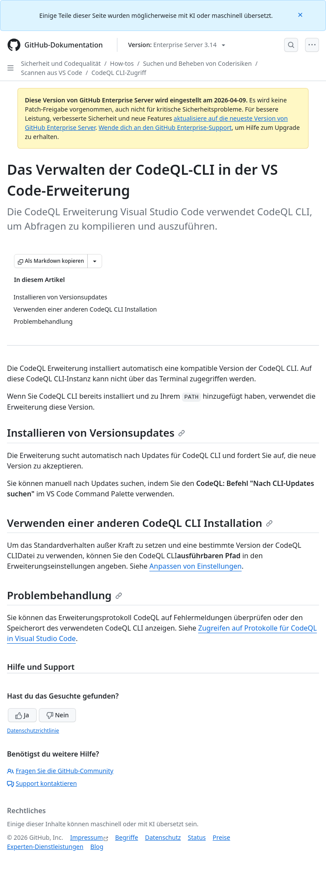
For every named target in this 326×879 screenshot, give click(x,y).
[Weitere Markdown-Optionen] (94, 261)
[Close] (301, 14)
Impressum (86, 837)
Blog (96, 846)
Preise (221, 837)
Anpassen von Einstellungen (195, 566)
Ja (22, 715)
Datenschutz (163, 837)
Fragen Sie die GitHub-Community (60, 771)
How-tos (122, 63)
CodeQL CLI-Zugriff (118, 72)
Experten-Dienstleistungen (45, 846)
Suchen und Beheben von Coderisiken (197, 63)
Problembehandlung (64, 595)
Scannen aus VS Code (51, 72)
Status (197, 837)
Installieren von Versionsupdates (96, 432)
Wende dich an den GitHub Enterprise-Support (165, 127)
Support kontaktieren (42, 783)
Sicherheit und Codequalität (61, 63)
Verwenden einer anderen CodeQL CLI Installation (140, 523)
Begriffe (126, 837)
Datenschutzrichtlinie (33, 730)
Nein (57, 715)
